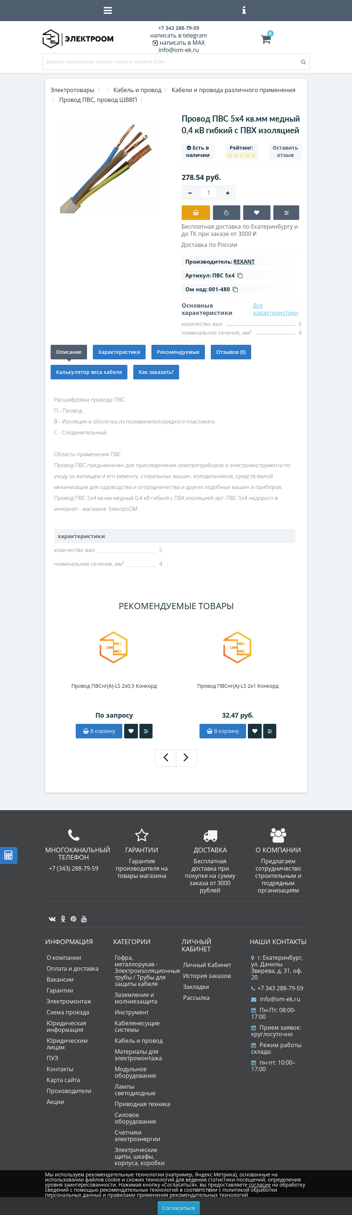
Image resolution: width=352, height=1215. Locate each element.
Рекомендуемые (178, 351)
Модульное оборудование (135, 1072)
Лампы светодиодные (135, 1089)
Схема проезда (68, 1012)
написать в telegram (178, 35)
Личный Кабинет (207, 965)
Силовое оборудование (135, 1118)
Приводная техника (142, 1104)
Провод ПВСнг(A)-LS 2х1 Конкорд (238, 685)
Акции (55, 1102)
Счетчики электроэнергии (137, 1135)
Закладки (196, 987)
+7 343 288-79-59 (277, 988)
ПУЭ (52, 1058)
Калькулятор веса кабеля (89, 371)
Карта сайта (63, 1080)
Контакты (60, 1069)
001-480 (223, 289)
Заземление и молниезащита (136, 998)
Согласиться (178, 1207)
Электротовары (73, 90)
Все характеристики (275, 309)
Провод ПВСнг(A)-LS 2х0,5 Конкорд (114, 685)
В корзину (99, 730)
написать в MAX (182, 43)
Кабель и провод (139, 1041)
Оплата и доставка (73, 968)
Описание (69, 351)
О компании (64, 958)
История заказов (207, 976)
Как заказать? (156, 371)
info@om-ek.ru (179, 50)
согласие (259, 1184)
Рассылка (196, 998)
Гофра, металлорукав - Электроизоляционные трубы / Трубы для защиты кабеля (147, 971)
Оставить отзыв (285, 151)
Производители (69, 1091)
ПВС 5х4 (227, 275)
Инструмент (132, 1012)
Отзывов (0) (231, 351)
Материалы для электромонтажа (138, 1055)
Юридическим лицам (67, 1044)
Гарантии (60, 990)
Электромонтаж (69, 1001)
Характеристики (119, 351)
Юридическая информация (66, 1026)
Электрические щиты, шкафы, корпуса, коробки (140, 1156)
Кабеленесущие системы (137, 1026)
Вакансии (60, 979)
